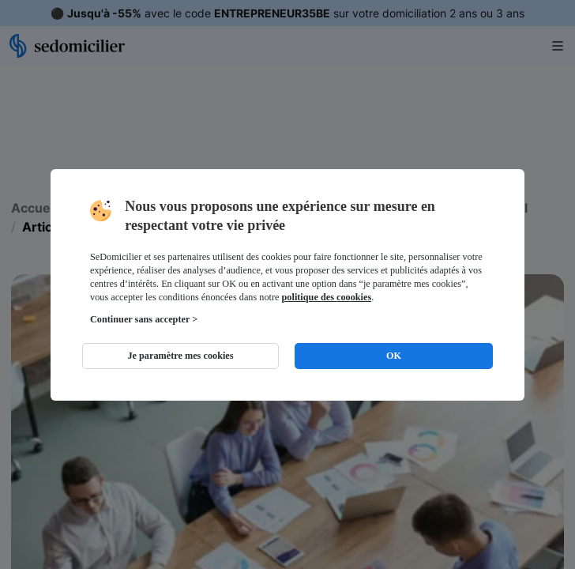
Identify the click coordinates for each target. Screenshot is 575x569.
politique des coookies (327, 297)
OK (393, 355)
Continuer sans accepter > (143, 319)
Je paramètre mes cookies (180, 355)
